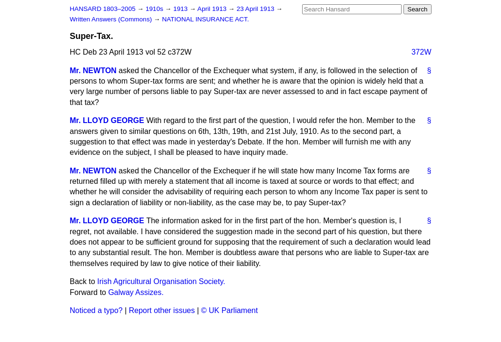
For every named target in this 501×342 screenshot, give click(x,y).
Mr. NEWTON (93, 70)
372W (422, 52)
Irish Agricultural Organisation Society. (161, 281)
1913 (181, 8)
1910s (155, 8)
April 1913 (212, 8)
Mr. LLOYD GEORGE (107, 120)
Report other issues (162, 310)
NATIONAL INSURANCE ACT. (205, 19)
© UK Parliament (229, 310)
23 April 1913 (256, 8)
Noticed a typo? (96, 310)
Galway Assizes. (135, 292)
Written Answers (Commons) (112, 19)
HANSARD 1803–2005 (103, 8)
